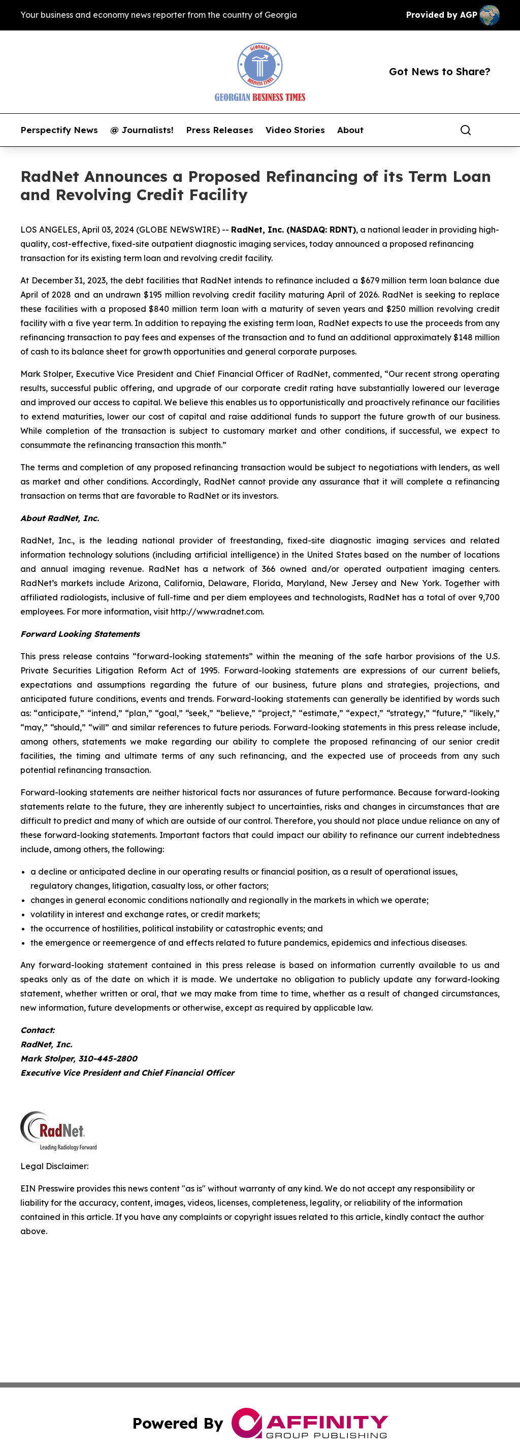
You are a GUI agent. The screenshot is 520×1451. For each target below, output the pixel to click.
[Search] (465, 130)
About (350, 130)
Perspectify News (59, 130)
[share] (492, 130)
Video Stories (295, 130)
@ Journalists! (142, 130)
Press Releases (219, 130)
